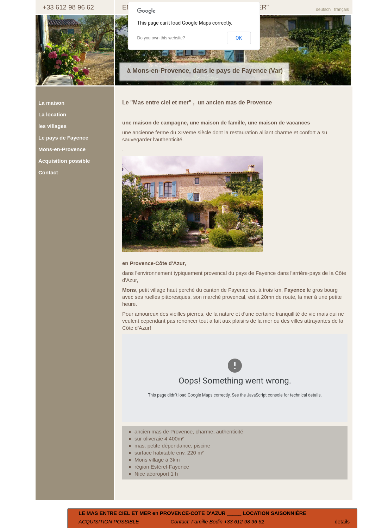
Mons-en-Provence (62, 149)
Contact (48, 172)
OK (239, 38)
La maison (51, 103)
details (342, 521)
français (341, 9)
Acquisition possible (64, 161)
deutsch (323, 9)
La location (52, 114)
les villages (52, 126)
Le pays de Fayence (63, 138)
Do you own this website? (161, 38)
